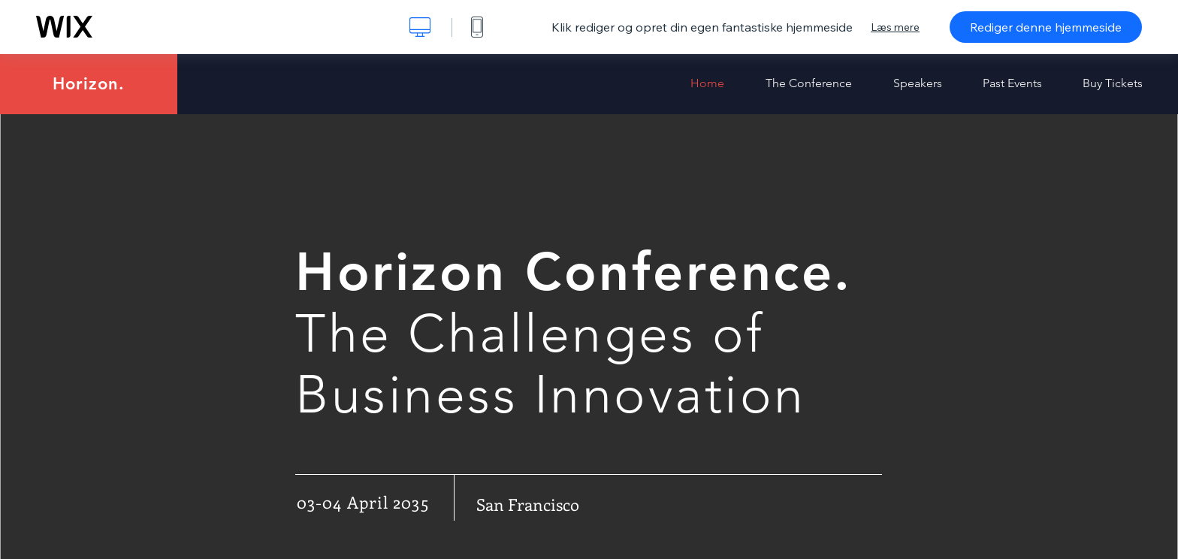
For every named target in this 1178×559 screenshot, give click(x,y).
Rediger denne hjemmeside (1046, 27)
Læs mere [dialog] (895, 27)
